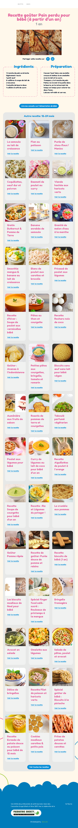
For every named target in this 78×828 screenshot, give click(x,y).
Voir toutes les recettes (39, 767)
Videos (28, 4)
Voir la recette (13, 154)
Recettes (20, 4)
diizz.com (45, 822)
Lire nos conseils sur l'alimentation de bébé (39, 106)
